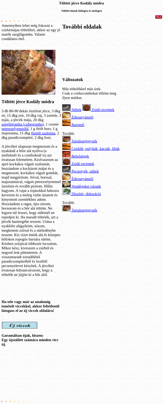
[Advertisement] (31, 373)
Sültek (76, 109)
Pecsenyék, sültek (85, 171)
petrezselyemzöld (15, 128)
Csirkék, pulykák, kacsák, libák (96, 148)
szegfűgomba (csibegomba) (23, 124)
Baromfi (78, 125)
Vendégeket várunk (86, 186)
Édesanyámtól (82, 117)
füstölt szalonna (43, 133)
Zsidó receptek (103, 109)
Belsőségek (80, 156)
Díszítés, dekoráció (86, 194)
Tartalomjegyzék (84, 141)
